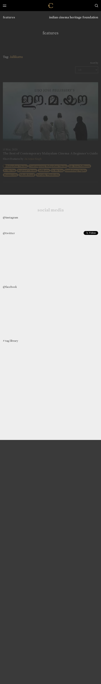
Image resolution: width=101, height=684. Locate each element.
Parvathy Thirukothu (48, 175)
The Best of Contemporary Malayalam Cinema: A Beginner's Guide (50, 153)
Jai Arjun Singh (33, 159)
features (9, 17)
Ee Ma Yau (9, 170)
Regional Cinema (27, 170)
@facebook (10, 287)
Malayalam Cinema (16, 166)
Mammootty (10, 175)
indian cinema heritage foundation (73, 17)
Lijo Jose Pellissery (79, 166)
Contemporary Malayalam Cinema (48, 166)
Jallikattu (44, 170)
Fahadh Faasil (27, 175)
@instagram (10, 217)
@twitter (9, 233)
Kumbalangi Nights (75, 170)
